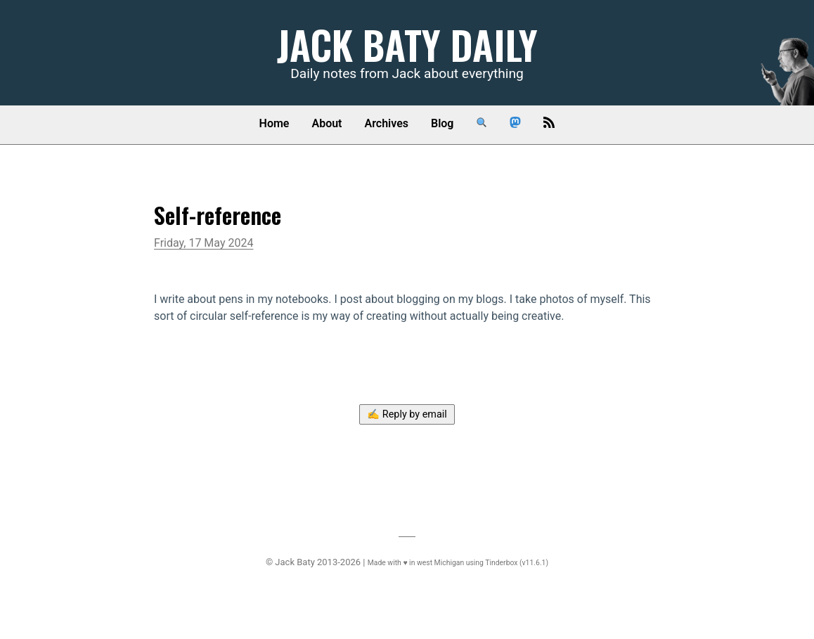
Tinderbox (501, 562)
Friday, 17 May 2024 (203, 243)
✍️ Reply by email (407, 414)
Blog (442, 123)
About (326, 123)
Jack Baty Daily (407, 44)
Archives (386, 123)
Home (274, 123)
